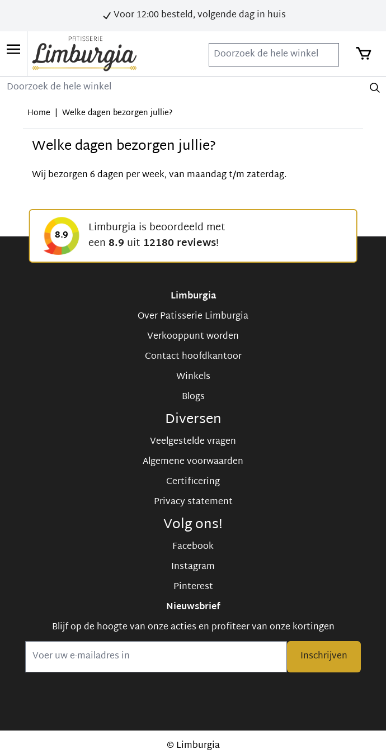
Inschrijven (323, 656)
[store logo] (84, 53)
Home (38, 113)
